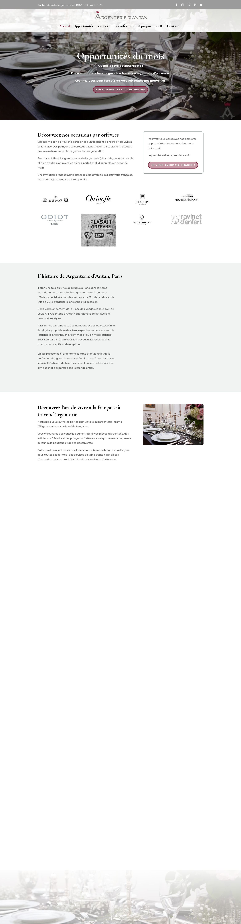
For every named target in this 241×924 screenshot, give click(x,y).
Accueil (64, 26)
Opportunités (83, 26)
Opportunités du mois (120, 56)
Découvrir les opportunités (120, 89)
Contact (173, 26)
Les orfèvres (123, 26)
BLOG (159, 26)
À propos (144, 26)
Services (102, 26)
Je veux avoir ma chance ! (173, 165)
